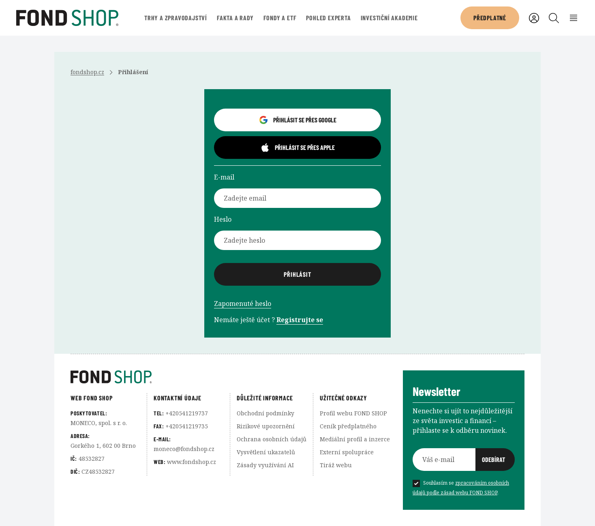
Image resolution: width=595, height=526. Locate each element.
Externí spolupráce (347, 452)
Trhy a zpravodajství (175, 17)
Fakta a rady (235, 17)
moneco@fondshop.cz (184, 449)
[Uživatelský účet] (534, 18)
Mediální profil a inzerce (355, 439)
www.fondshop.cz (191, 462)
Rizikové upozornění (266, 426)
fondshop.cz (87, 72)
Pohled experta (328, 17)
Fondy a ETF (280, 17)
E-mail (224, 177)
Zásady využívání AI (265, 465)
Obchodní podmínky (265, 413)
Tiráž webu (336, 465)
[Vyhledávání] (554, 18)
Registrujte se (299, 319)
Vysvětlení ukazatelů (266, 452)
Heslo (222, 219)
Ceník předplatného (348, 426)
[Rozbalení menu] (574, 18)
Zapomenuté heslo (242, 303)
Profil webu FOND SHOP (353, 413)
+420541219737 (186, 413)
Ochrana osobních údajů (271, 439)
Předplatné (489, 17)
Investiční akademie (389, 17)
